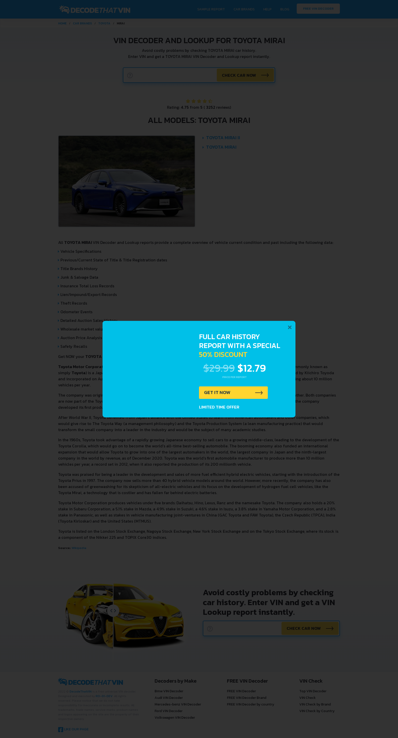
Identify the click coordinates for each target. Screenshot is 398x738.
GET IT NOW (217, 393)
